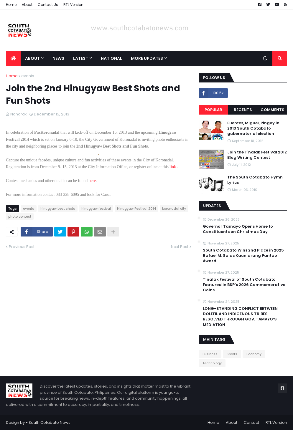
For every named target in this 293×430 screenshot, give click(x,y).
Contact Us (48, 4)
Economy (253, 354)
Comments (272, 110)
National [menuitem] (111, 58)
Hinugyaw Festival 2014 (136, 208)
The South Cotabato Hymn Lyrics (255, 180)
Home (11, 4)
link (172, 167)
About (27, 4)
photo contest (19, 216)
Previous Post (21, 246)
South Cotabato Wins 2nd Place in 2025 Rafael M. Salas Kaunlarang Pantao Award (243, 256)
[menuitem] (13, 58)
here (92, 180)
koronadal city (174, 208)
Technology (212, 363)
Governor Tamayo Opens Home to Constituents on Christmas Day (238, 229)
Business (210, 354)
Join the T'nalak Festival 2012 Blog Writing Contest (257, 155)
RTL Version (73, 4)
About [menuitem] (32, 58)
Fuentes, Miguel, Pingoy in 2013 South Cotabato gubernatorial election (253, 128)
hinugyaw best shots (57, 208)
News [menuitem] (58, 58)
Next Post (179, 246)
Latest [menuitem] (80, 58)
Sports (232, 354)
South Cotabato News (49, 422)
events (27, 76)
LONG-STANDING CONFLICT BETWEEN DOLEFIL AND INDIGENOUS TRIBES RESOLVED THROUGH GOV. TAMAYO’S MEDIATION (240, 317)
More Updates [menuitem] (147, 58)
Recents (243, 110)
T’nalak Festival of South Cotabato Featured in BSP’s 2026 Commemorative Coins (244, 285)
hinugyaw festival (96, 208)
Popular (213, 110)
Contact (251, 422)
